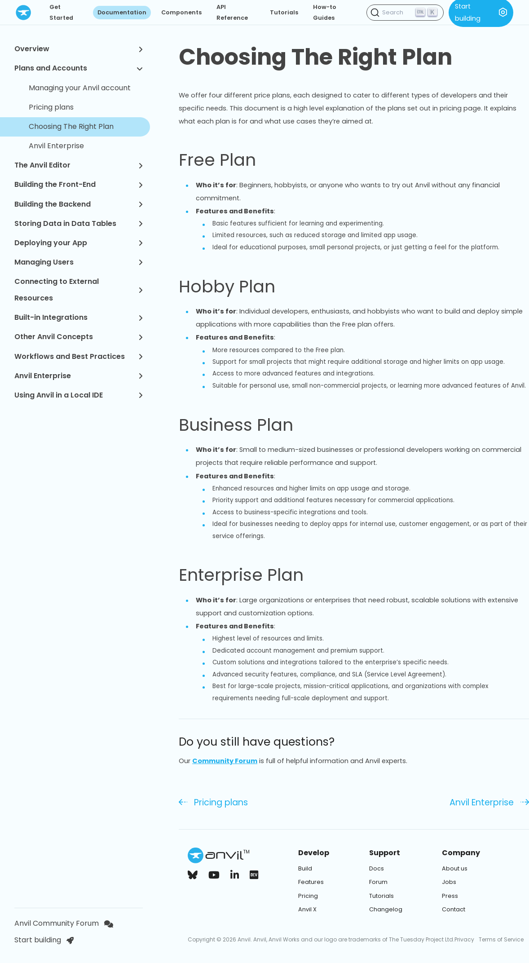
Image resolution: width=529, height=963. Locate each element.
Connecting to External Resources (78, 289)
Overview (78, 49)
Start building (44, 940)
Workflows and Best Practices (78, 356)
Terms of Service (501, 939)
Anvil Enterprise (56, 146)
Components (181, 12)
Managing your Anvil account (80, 88)
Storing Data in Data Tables (78, 223)
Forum (378, 882)
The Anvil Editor (78, 165)
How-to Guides (324, 12)
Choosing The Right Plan (71, 126)
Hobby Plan (237, 286)
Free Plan (228, 160)
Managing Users (78, 262)
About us (454, 868)
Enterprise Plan (252, 575)
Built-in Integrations (78, 317)
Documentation (121, 12)
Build (305, 868)
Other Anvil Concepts (78, 336)
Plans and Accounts (78, 68)
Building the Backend (78, 204)
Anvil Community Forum (63, 923)
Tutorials (284, 12)
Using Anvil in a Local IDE (78, 395)
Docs (376, 868)
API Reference (232, 12)
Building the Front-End (78, 184)
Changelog (385, 909)
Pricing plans (51, 107)
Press (450, 896)
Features (311, 882)
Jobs (449, 882)
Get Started (61, 12)
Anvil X (307, 909)
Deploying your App (78, 243)
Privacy (464, 939)
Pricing (308, 896)
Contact (453, 909)
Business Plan (246, 425)
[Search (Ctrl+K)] (405, 12)
